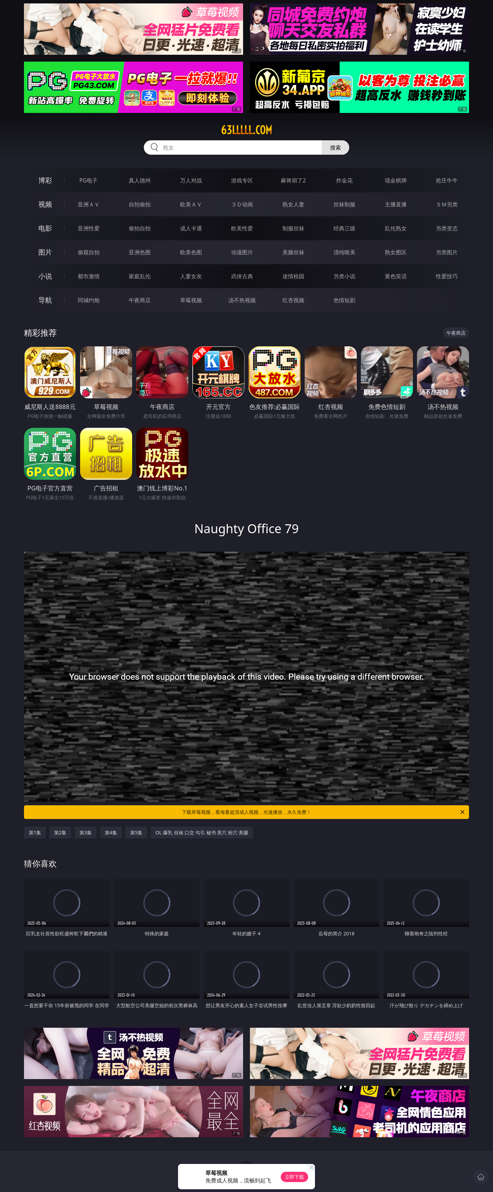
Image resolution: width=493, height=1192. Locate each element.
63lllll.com (246, 130)
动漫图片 (242, 252)
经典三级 (344, 228)
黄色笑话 (396, 276)
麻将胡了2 (293, 180)
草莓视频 (191, 300)
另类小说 (344, 276)
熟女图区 (396, 252)
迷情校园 (293, 276)
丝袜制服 (344, 204)
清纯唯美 (344, 252)
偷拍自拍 (140, 228)
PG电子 (88, 180)
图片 (45, 252)
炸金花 (344, 180)
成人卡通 (191, 228)
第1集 (35, 832)
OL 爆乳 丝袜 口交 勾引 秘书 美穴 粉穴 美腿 (201, 832)
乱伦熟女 (396, 228)
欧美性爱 (242, 228)
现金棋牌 (396, 180)
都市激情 (89, 276)
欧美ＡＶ (191, 204)
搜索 (335, 147)
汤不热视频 (242, 300)
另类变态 (447, 228)
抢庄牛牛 (447, 180)
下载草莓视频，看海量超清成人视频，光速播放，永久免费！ (324, 812)
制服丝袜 (293, 228)
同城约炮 (89, 300)
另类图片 (447, 252)
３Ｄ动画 (242, 204)
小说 (45, 276)
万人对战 (191, 180)
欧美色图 (191, 252)
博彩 (45, 180)
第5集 (136, 832)
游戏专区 (242, 180)
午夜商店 (140, 300)
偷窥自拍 (89, 252)
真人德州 (140, 180)
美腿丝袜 (293, 252)
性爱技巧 (447, 276)
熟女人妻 (293, 204)
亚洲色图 (140, 252)
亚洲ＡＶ (89, 204)
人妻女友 (191, 276)
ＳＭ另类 (447, 204)
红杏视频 (293, 300)
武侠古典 (242, 276)
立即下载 (294, 1177)
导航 (45, 300)
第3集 (85, 832)
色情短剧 (344, 300)
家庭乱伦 (140, 276)
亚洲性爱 (89, 228)
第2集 (60, 832)
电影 (45, 228)
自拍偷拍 (140, 204)
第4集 (111, 832)
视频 (45, 204)
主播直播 (396, 204)
